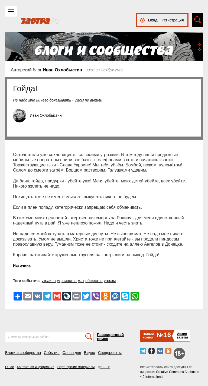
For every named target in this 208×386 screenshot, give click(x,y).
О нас (9, 367)
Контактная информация (35, 367)
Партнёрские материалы (76, 367)
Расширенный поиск (110, 337)
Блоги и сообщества (23, 352)
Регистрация (173, 20)
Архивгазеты (182, 335)
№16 (164, 334)
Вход (153, 20)
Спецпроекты (110, 352)
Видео (89, 352)
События (52, 352)
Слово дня (72, 352)
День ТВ (104, 367)
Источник (22, 265)
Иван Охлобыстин (62, 70)
